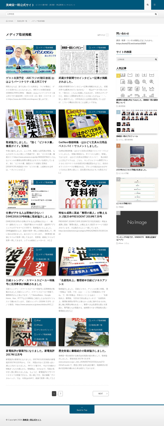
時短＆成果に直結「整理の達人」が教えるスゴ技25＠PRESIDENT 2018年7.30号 (83, 214)
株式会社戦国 (97, 330)
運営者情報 (128, 139)
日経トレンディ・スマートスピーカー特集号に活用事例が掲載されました (30, 282)
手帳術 (121, 207)
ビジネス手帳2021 (124, 203)
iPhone (39, 325)
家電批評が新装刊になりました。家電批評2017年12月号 (30, 352)
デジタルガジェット (45, 330)
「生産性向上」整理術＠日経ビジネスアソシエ (83, 282)
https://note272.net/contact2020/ (131, 43)
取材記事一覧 (44, 259)
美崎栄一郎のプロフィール (127, 136)
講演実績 (122, 106)
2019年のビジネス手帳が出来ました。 (132, 170)
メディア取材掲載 (46, 47)
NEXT (100, 393)
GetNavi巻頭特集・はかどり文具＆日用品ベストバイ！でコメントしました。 (83, 144)
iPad (39, 320)
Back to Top (82, 410)
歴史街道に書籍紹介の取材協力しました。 (83, 350)
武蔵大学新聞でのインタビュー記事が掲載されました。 (83, 79)
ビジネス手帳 (124, 173)
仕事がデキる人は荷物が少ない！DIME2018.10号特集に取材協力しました (29, 214)
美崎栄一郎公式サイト (32, 420)
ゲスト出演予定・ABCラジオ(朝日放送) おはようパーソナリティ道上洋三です (30, 79)
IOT (40, 250)
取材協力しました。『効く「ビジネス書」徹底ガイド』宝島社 (30, 144)
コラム (121, 139)
